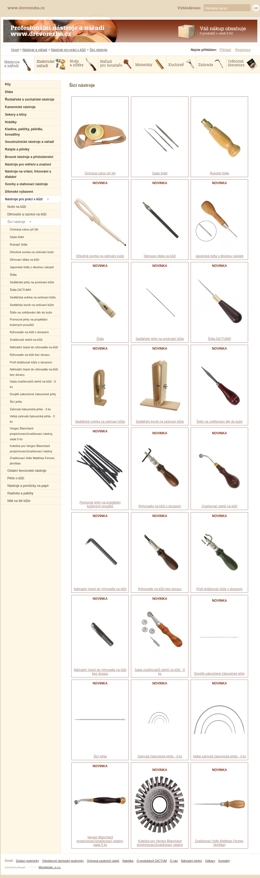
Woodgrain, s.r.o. (50, 867)
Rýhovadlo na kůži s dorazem (29, 332)
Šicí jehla (16, 401)
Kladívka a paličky (20, 493)
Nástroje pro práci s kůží (68, 50)
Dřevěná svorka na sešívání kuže (32, 252)
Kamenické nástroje (20, 107)
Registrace (243, 50)
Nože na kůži (16, 207)
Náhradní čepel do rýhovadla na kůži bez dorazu (100, 672)
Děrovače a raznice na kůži (26, 214)
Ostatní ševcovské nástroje (26, 471)
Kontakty (224, 860)
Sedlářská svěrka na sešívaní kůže (33, 297)
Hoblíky (10, 122)
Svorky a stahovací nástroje (26, 184)
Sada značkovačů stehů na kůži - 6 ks (160, 672)
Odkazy (210, 860)
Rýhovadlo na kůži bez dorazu (29, 354)
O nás (174, 860)
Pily (8, 84)
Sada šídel (17, 237)
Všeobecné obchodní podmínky (63, 860)
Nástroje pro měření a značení (28, 164)
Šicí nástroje (98, 50)
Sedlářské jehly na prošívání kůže (32, 282)
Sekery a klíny (15, 114)
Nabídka (127, 860)
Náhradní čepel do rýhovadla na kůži (34, 347)
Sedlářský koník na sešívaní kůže (32, 305)
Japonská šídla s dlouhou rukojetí (32, 267)
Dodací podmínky (27, 860)
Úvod (15, 50)
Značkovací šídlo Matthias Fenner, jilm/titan (219, 843)
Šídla (13, 274)
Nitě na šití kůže (18, 501)
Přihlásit (225, 50)
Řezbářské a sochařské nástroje (29, 99)
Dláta (9, 92)
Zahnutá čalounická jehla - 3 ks (30, 409)
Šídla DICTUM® (20, 289)
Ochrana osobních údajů (103, 860)
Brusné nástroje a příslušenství (29, 157)
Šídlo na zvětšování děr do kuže (31, 312)
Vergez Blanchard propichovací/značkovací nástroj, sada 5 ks (31, 434)
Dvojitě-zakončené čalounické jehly (33, 394)
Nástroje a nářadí (34, 50)
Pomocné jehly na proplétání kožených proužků (100, 504)
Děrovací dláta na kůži (24, 259)
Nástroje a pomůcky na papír (28, 486)
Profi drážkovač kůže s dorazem (31, 362)
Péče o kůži (15, 478)
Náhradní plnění (191, 860)
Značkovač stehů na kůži (26, 339)
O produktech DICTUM (152, 860)
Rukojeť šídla (18, 244)
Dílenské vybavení (19, 192)
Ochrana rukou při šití (24, 229)
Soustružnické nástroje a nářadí (29, 142)
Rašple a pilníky (17, 149)
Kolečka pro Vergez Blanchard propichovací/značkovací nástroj (160, 843)
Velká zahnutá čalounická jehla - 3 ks (219, 756)
